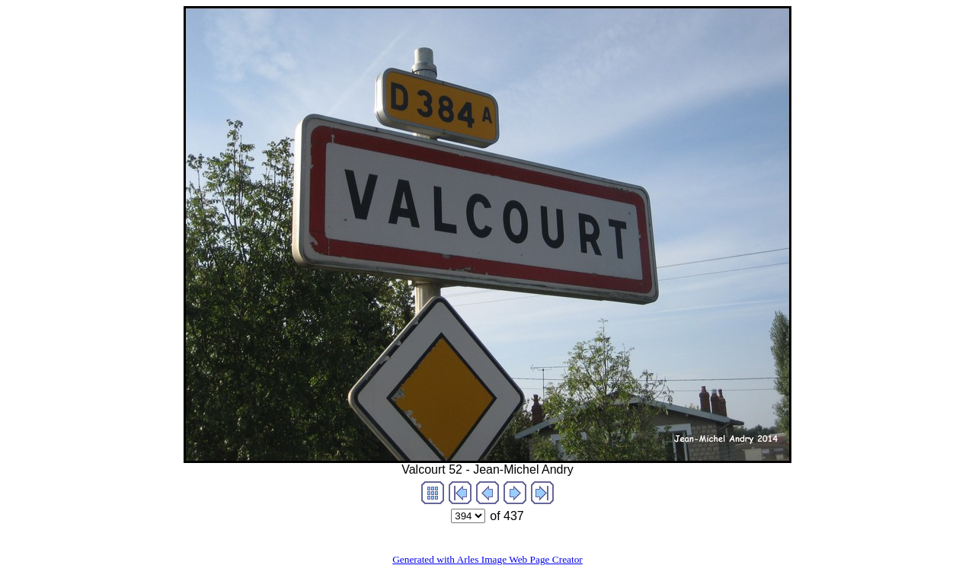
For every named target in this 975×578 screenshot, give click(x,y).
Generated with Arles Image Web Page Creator (487, 559)
